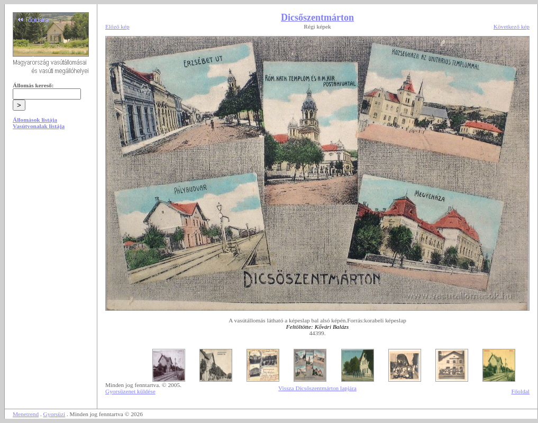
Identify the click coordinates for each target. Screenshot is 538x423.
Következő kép (512, 26)
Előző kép (117, 26)
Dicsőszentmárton (317, 17)
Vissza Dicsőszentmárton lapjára (317, 388)
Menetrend (26, 414)
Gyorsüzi (54, 414)
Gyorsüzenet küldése (130, 391)
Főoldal (520, 391)
